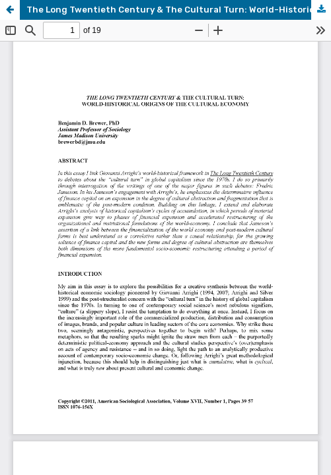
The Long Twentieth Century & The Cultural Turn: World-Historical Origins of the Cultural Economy (178, 10)
